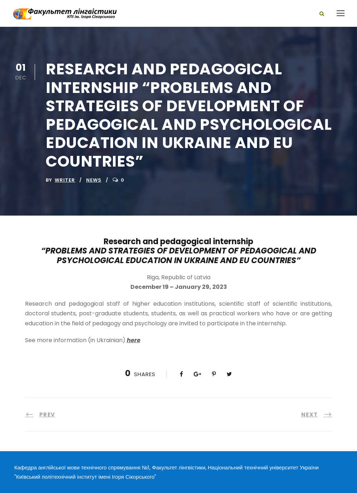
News (93, 180)
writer (65, 180)
